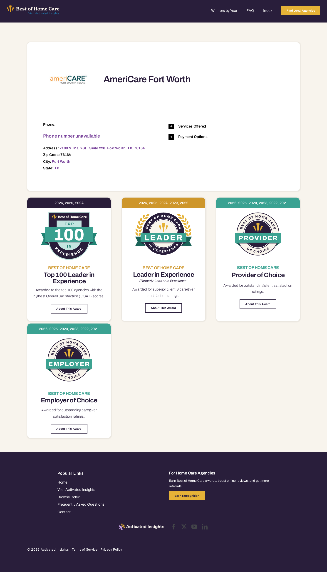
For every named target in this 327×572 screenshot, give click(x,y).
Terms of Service (85, 549)
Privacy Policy (111, 549)
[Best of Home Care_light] (33, 7)
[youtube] (194, 526)
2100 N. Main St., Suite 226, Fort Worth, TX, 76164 (102, 148)
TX (56, 168)
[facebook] (174, 526)
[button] (228, 126)
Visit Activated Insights (43, 13)
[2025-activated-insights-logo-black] (141, 525)
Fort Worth (61, 161)
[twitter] (184, 526)
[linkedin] (205, 526)
